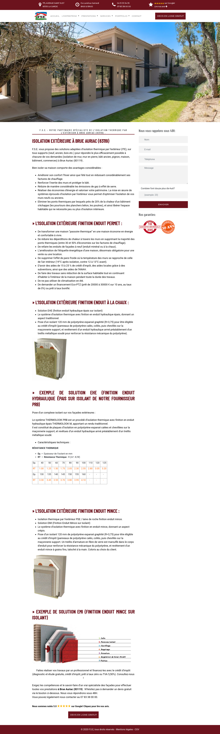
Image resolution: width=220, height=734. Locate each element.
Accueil (54, 16)
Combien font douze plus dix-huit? (158, 188)
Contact (136, 16)
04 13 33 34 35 (123, 3)
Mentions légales (124, 729)
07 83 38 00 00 (124, 6)
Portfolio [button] (121, 16)
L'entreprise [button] (69, 16)
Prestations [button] (88, 16)
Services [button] (105, 16)
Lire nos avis (159, 6)
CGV (137, 729)
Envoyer (163, 204)
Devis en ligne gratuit (170, 16)
